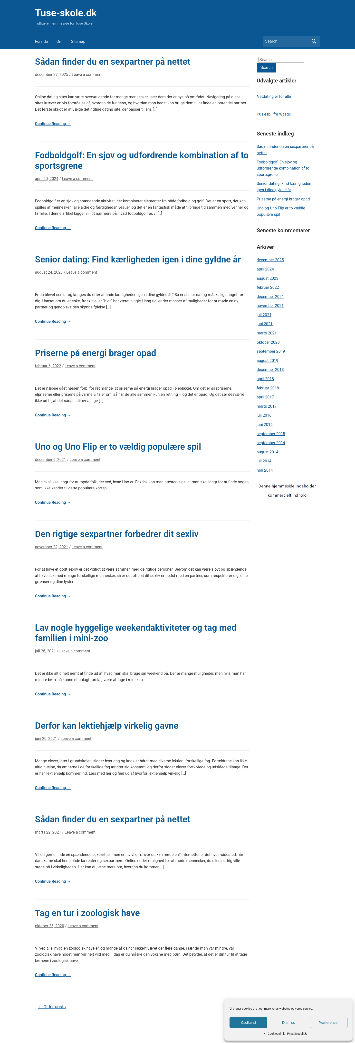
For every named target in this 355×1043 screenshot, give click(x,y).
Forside (41, 41)
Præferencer (328, 1022)
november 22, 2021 (51, 547)
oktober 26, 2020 (49, 926)
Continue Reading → (53, 123)
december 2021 (270, 296)
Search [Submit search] (314, 41)
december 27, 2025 (51, 74)
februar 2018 (268, 388)
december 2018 (270, 369)
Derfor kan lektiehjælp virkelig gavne (107, 726)
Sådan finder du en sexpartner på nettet (113, 62)
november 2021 (270, 305)
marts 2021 (267, 333)
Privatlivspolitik (297, 1033)
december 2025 (270, 260)
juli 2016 (264, 415)
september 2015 (271, 434)
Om (59, 41)
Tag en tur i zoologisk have (87, 913)
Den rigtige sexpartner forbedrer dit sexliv (117, 534)
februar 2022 (268, 287)
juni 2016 (265, 424)
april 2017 (265, 397)
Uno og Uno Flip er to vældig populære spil (118, 447)
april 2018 (265, 379)
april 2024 (265, 269)
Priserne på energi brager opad (95, 353)
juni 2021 (265, 324)
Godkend (248, 1022)
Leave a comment (87, 74)
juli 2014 (264, 461)
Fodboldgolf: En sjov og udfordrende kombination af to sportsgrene (283, 168)
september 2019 (271, 351)
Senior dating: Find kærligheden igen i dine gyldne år (138, 259)
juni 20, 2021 (46, 738)
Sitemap (78, 41)
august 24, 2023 (49, 272)
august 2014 (267, 452)
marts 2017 (267, 406)
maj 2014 (265, 470)
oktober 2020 (268, 342)
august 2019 (267, 360)
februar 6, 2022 (48, 366)
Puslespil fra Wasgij (274, 114)
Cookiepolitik (276, 1033)
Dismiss (288, 1022)
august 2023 (267, 278)
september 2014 (271, 443)
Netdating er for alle (274, 96)
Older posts (52, 1006)
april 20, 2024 (46, 178)
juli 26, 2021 (45, 651)
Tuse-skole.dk (66, 13)
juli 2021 (264, 315)
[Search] (287, 41)
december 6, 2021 (50, 459)
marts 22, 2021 (48, 832)
